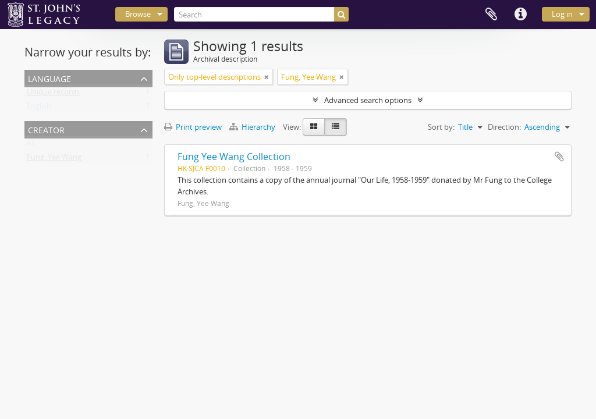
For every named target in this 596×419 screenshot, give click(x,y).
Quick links (520, 14)
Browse (138, 14)
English (39, 108)
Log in (562, 14)
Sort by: (441, 127)
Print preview (193, 127)
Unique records (53, 94)
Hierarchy (253, 127)
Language (49, 78)
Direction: (504, 127)
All (31, 145)
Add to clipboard (559, 156)
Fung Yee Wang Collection (234, 156)
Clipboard (491, 14)
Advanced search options (367, 100)
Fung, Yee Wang (54, 159)
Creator (46, 129)
